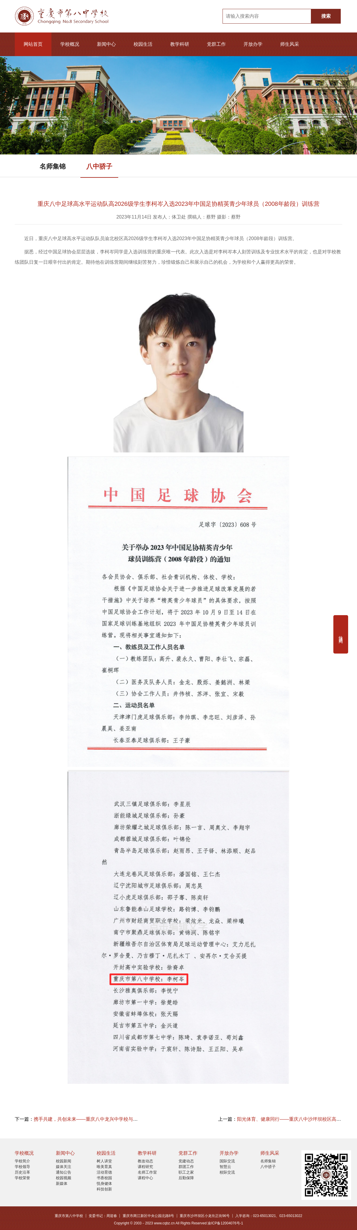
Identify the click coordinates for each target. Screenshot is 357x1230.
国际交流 (227, 1161)
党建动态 (186, 1161)
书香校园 (104, 1178)
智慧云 (225, 1166)
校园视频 (63, 1178)
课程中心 (145, 1178)
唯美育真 (104, 1166)
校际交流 (227, 1172)
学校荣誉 (22, 1178)
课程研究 (145, 1166)
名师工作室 (147, 1172)
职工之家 (186, 1172)
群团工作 (186, 1166)
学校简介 (22, 1161)
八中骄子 (99, 166)
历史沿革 (22, 1172)
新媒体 (61, 1183)
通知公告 (63, 1172)
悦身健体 (104, 1183)
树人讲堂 (104, 1161)
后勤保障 (186, 1178)
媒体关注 (63, 1166)
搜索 (326, 16)
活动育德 (104, 1172)
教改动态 (145, 1161)
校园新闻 (63, 1161)
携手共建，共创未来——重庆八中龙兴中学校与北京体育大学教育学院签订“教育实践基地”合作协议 (137, 1119)
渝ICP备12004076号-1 (225, 1223)
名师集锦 (53, 166)
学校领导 (22, 1166)
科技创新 (104, 1189)
